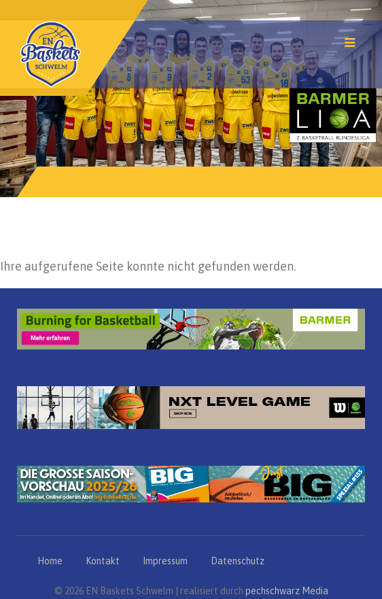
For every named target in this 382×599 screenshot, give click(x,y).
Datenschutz (237, 560)
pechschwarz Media (286, 590)
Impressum (165, 560)
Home (50, 560)
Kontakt (103, 560)
